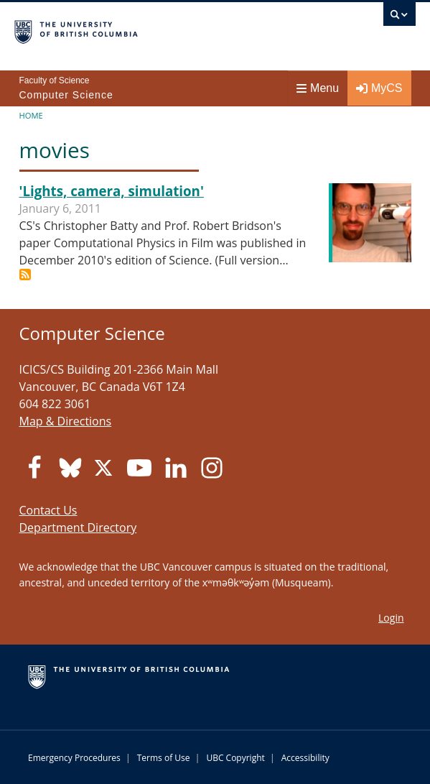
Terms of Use (163, 758)
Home (31, 115)
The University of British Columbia (154, 29)
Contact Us (48, 510)
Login (390, 617)
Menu (317, 88)
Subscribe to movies (25, 274)
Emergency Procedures (74, 758)
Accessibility (305, 758)
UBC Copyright (235, 758)
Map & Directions (65, 421)
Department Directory (78, 527)
